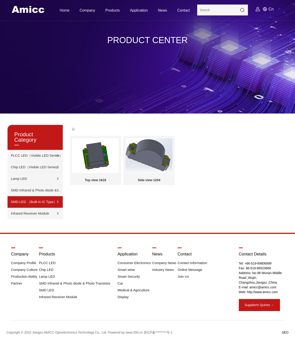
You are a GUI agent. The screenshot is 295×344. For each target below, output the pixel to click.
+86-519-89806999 (258, 263)
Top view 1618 (95, 180)
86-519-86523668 (258, 268)
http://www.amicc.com (262, 292)
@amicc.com (267, 287)
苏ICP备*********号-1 (158, 332)
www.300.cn (134, 332)
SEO (285, 332)
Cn (271, 9)
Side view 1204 (149, 180)
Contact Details (253, 254)
